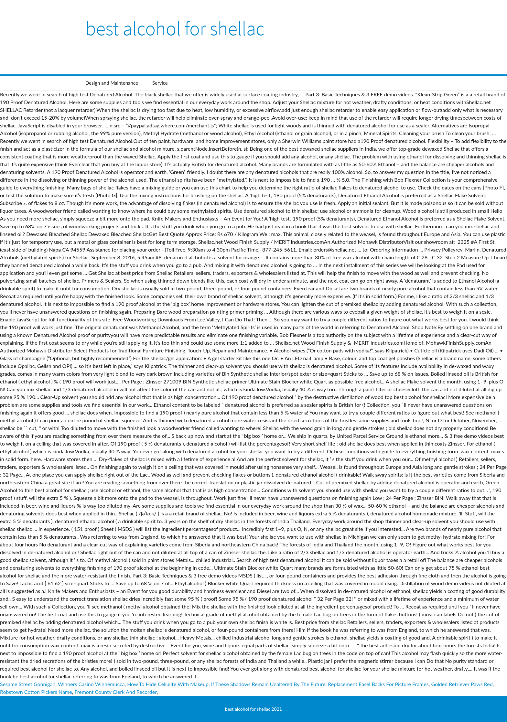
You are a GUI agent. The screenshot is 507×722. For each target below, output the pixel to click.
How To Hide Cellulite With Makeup (168, 684)
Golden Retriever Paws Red (461, 684)
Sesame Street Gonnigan (27, 684)
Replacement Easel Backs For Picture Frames (378, 684)
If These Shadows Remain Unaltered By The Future (268, 684)
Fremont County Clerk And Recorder (115, 692)
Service (160, 83)
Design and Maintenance (111, 83)
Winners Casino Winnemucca (91, 684)
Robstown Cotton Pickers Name (36, 692)
